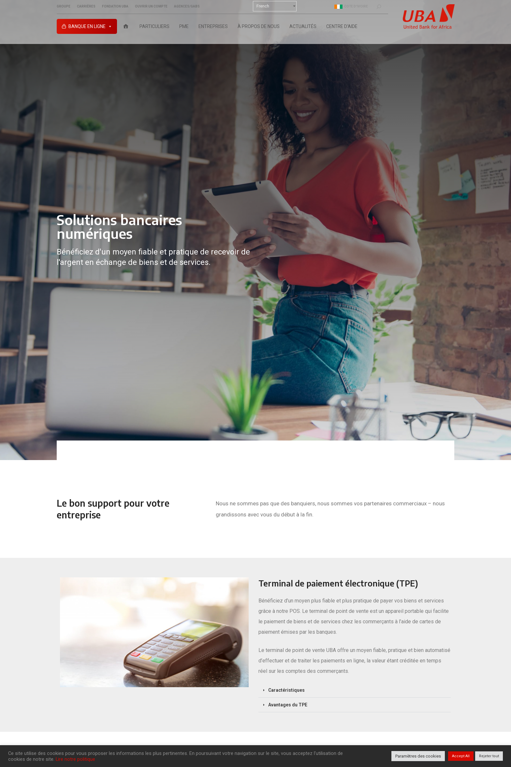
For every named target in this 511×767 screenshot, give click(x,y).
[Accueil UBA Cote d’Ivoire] (126, 26)
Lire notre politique (75, 759)
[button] (354, 690)
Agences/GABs (187, 6)
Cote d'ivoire (351, 6)
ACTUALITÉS (302, 26)
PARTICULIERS (154, 26)
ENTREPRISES (213, 26)
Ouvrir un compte (151, 6)
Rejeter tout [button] (489, 756)
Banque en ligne (90, 26)
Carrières (86, 6)
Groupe (63, 6)
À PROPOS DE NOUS (259, 26)
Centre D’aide (342, 26)
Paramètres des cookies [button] (418, 756)
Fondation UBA (115, 6)
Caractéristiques (286, 690)
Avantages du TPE (287, 704)
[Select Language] (275, 6)
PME (184, 26)
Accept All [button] (461, 756)
